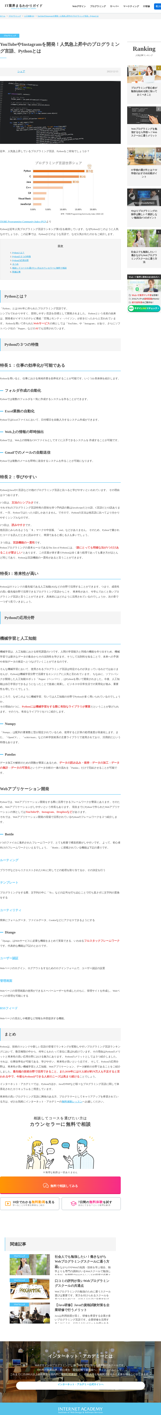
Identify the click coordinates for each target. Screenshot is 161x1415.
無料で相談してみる (60, 1182)
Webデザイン (79, 6)
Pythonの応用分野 (20, 260)
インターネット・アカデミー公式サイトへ (80, 1381)
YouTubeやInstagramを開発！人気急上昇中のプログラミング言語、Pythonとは (68, 16)
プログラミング (98, 6)
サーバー (114, 6)
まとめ (15, 264)
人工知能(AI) (29, 16)
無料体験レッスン (72, 1101)
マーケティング (131, 6)
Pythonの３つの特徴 (21, 256)
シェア (21, 71)
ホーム (2, 16)
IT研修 (146, 6)
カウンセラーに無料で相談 (39, 268)
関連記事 (16, 272)
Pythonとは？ (18, 252)
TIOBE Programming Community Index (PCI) (23, 221)
